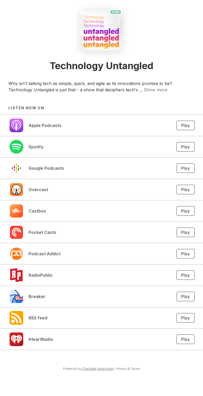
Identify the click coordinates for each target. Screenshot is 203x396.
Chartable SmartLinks (98, 368)
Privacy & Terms (128, 368)
